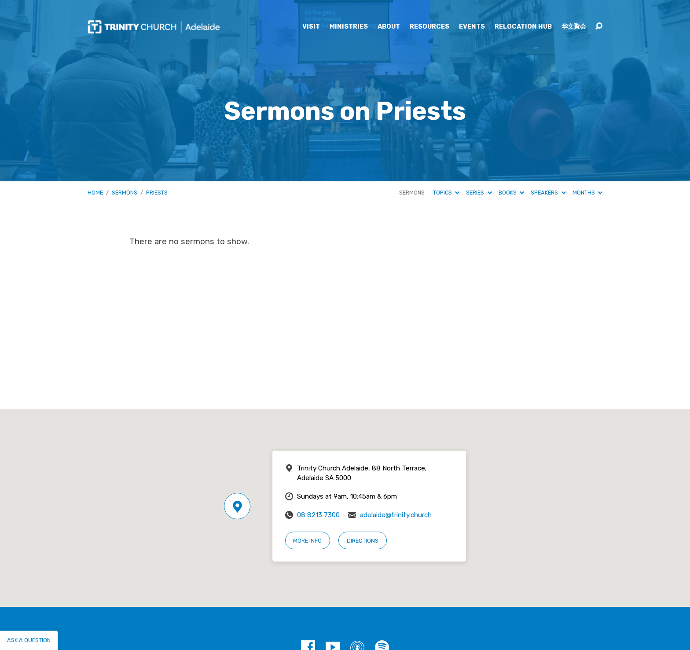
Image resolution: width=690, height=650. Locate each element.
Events (472, 27)
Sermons (124, 192)
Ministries (349, 27)
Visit (311, 27)
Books (511, 192)
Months (587, 192)
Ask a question (29, 640)
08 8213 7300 (318, 515)
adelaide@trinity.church (396, 515)
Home (95, 192)
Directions (362, 540)
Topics (446, 192)
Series (479, 192)
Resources (429, 27)
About (389, 27)
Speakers (548, 192)
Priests (157, 192)
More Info (307, 540)
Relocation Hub (523, 27)
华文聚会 (574, 27)
